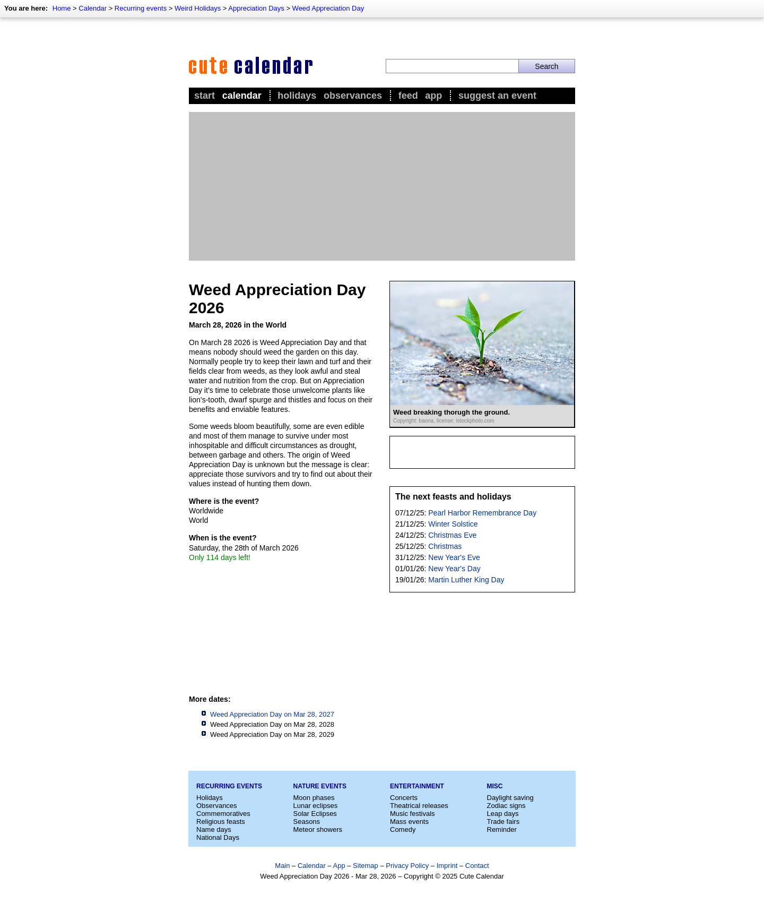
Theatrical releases (419, 806)
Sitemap (365, 866)
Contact (477, 866)
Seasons (306, 821)
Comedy (402, 829)
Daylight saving (510, 798)
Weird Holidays (198, 8)
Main (282, 866)
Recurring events (141, 8)
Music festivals (412, 814)
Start (204, 95)
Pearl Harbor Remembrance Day (482, 513)
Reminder (502, 829)
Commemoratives (223, 814)
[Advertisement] (382, 186)
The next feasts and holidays (453, 496)
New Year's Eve (454, 557)
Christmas (445, 546)
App (433, 95)
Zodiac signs (506, 806)
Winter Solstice (453, 524)
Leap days (503, 814)
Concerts (404, 798)
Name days (213, 829)
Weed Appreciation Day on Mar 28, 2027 (272, 714)
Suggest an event (497, 95)
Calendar (93, 8)
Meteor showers (317, 829)
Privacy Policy (407, 866)
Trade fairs (503, 821)
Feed (408, 95)
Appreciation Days (256, 8)
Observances (353, 95)
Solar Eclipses (315, 814)
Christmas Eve (452, 535)
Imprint (447, 866)
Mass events (409, 821)
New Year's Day (454, 568)
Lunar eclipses (315, 806)
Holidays (296, 95)
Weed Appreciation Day (328, 8)
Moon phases (314, 798)
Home (62, 8)
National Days (217, 837)
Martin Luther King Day (466, 579)
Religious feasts (220, 821)
